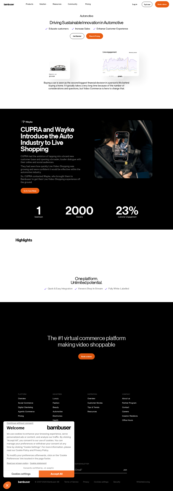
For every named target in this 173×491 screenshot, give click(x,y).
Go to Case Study (30, 191)
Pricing (88, 4)
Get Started (77, 36)
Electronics (57, 416)
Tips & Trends (93, 407)
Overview (22, 399)
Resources (92, 412)
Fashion (56, 403)
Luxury (56, 399)
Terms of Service (71, 482)
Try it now (147, 4)
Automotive (58, 412)
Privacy (86, 482)
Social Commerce (25, 403)
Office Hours (127, 420)
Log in (134, 4)
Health (55, 420)
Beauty (56, 407)
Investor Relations (130, 416)
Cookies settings (101, 482)
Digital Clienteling (25, 407)
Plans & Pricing (94, 36)
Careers (125, 412)
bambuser (9, 4)
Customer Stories (95, 403)
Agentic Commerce (26, 412)
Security (116, 482)
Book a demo (162, 4)
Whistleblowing (143, 482)
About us (126, 399)
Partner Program (129, 403)
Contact (125, 407)
